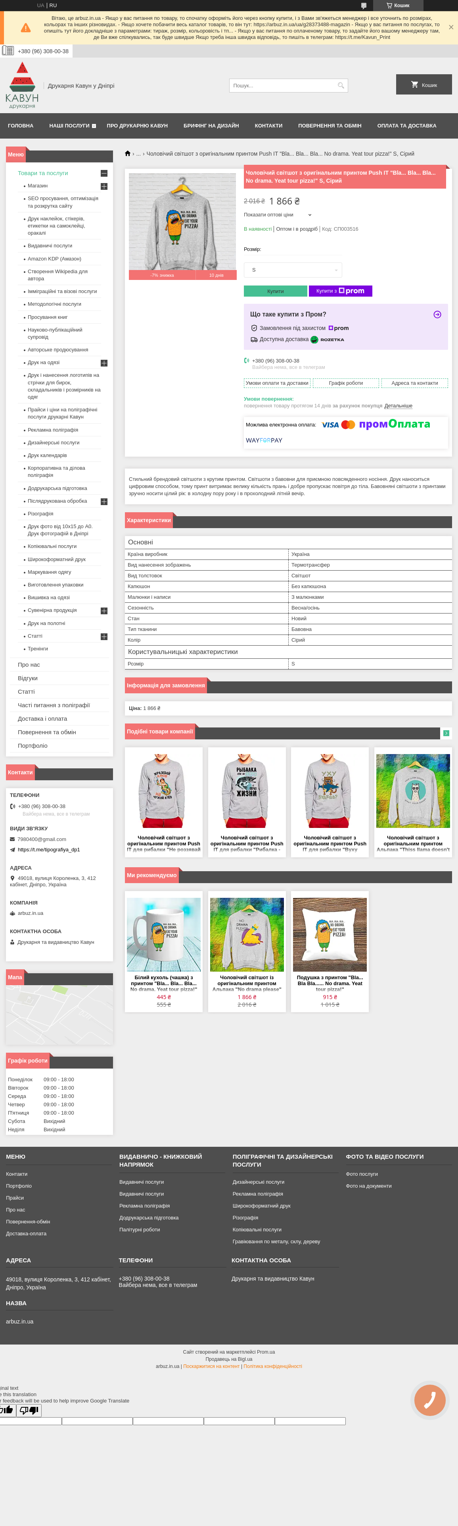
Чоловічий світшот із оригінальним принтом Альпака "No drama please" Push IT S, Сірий (246, 983)
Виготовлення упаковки (56, 585)
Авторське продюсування (58, 350)
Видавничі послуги (50, 246)
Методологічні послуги (54, 304)
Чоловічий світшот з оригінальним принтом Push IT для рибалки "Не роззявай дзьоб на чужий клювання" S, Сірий (164, 844)
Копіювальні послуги (52, 546)
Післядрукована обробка (57, 501)
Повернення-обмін (28, 1222)
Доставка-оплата (26, 1234)
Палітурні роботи (139, 1230)
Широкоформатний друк (57, 559)
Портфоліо (33, 745)
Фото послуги (362, 1174)
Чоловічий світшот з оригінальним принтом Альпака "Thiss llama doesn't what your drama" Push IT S (413, 844)
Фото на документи (369, 1186)
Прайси (15, 1198)
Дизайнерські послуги (53, 443)
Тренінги (38, 649)
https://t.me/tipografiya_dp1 (49, 850)
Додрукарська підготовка (57, 488)
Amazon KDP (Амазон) (54, 259)
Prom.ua (266, 1352)
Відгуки (28, 678)
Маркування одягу (49, 572)
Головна (20, 126)
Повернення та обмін (329, 126)
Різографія (40, 514)
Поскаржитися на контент (211, 1366)
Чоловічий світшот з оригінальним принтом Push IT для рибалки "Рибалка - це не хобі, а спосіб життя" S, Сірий (247, 844)
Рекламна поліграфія (53, 430)
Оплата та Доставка (407, 126)
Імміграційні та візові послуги (62, 291)
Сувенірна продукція (52, 610)
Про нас (29, 664)
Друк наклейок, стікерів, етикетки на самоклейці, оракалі (56, 226)
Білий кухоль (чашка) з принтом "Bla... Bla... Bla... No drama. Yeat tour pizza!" (163, 983)
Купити (275, 291)
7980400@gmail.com (41, 839)
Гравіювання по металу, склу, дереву (276, 1241)
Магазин (38, 186)
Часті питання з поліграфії (54, 705)
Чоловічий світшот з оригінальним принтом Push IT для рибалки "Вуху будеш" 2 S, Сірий (329, 844)
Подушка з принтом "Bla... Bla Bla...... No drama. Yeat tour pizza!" (330, 983)
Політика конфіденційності (272, 1366)
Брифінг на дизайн (211, 126)
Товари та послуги (43, 173)
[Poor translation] (29, 1410)
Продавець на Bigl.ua (228, 1359)
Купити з (340, 291)
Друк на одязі (43, 362)
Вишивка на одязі (49, 597)
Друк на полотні (46, 623)
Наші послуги (69, 126)
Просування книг (48, 317)
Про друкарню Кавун (137, 126)
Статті (35, 636)
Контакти (269, 126)
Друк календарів (47, 455)
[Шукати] (341, 86)
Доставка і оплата (42, 718)
